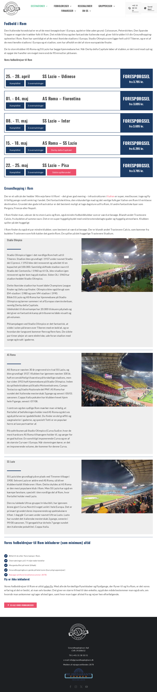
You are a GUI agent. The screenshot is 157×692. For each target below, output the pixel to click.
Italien (110, 196)
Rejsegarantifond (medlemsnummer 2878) (28, 575)
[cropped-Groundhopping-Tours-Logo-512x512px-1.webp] (11, 2)
